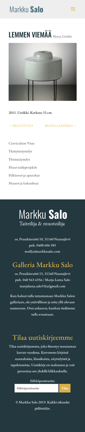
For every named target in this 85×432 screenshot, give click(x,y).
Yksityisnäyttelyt (20, 151)
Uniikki (67, 36)
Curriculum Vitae (21, 143)
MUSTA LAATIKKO (61, 126)
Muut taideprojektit (23, 167)
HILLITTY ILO (21, 126)
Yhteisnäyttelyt (19, 159)
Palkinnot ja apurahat (24, 175)
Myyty (57, 36)
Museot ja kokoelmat (24, 183)
